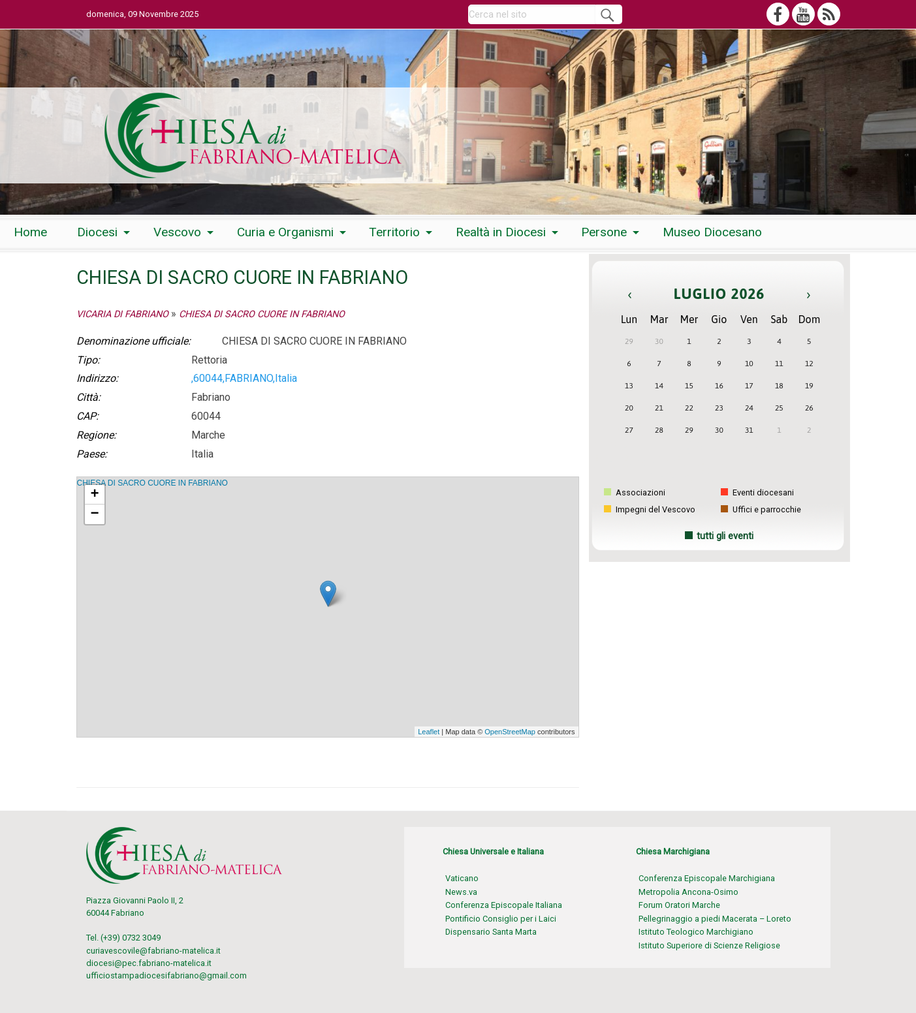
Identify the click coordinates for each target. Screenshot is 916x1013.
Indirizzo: (97, 378)
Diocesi (97, 232)
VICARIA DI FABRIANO (122, 314)
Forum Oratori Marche (679, 905)
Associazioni (634, 492)
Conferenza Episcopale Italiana (503, 905)
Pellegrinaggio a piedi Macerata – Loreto (715, 919)
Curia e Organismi (285, 232)
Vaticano (462, 878)
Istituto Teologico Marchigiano (696, 932)
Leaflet (428, 732)
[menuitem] (30, 233)
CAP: (87, 416)
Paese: (91, 454)
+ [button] (94, 495)
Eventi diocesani (757, 492)
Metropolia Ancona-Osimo (688, 892)
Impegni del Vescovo (649, 509)
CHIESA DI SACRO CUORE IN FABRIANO (262, 314)
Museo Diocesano (712, 232)
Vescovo (177, 232)
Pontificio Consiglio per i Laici (500, 919)
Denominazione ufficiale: (133, 341)
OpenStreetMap (509, 732)
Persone (604, 232)
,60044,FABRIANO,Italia (244, 378)
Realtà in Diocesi (501, 232)
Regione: (96, 435)
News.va (461, 892)
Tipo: (88, 360)
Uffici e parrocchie (761, 509)
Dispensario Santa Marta (491, 932)
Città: (88, 397)
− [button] (94, 514)
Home (30, 232)
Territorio (394, 232)
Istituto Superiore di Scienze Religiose (709, 945)
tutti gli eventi (725, 536)
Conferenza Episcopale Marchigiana (707, 878)
